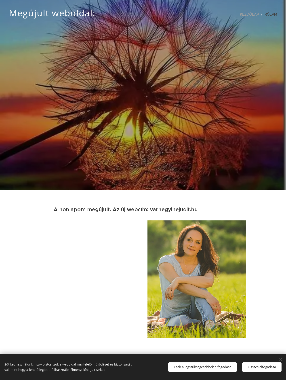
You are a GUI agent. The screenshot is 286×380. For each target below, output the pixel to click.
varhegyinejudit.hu (174, 209)
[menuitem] (253, 14)
